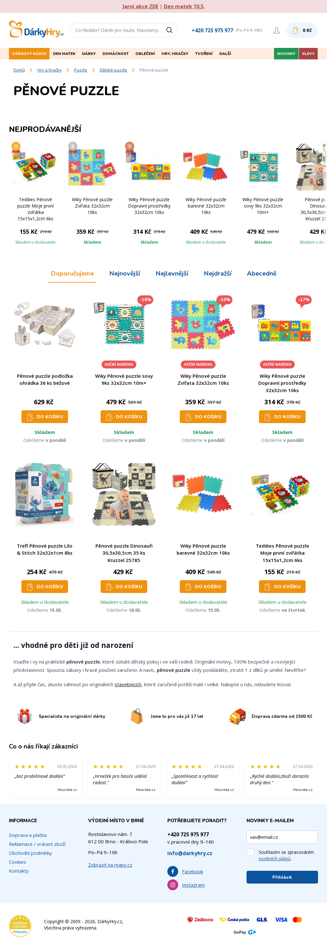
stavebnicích (128, 684)
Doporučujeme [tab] (72, 273)
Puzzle (80, 70)
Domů (19, 70)
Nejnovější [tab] (124, 273)
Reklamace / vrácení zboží (37, 844)
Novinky (286, 53)
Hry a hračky (49, 70)
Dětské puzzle (113, 70)
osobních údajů (275, 858)
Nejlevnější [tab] (172, 273)
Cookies (17, 862)
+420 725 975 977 (212, 30)
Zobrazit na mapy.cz (110, 865)
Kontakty (19, 871)
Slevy (308, 53)
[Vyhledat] (171, 30)
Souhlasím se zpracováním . (286, 855)
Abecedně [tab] (262, 273)
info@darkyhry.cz (189, 853)
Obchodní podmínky (30, 853)
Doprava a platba (28, 835)
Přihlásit (282, 877)
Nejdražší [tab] (218, 273)
